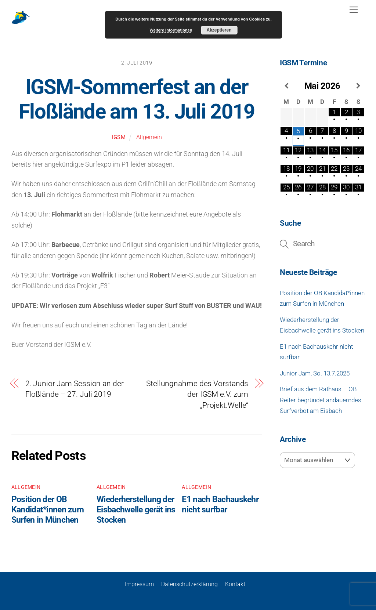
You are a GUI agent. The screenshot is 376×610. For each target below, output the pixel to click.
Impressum (139, 584)
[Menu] (353, 10)
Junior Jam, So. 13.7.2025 (315, 373)
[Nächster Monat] (358, 86)
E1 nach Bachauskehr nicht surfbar (220, 504)
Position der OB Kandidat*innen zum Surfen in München (47, 509)
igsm (119, 137)
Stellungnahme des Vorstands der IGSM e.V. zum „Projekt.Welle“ (197, 394)
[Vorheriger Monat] (286, 86)
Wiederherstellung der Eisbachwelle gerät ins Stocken (136, 509)
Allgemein (149, 137)
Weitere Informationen (171, 30)
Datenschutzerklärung (189, 584)
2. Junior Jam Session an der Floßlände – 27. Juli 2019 (74, 389)
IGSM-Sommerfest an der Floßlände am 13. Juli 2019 (136, 99)
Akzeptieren (218, 30)
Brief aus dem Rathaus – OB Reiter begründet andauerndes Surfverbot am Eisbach (320, 399)
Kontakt (235, 584)
